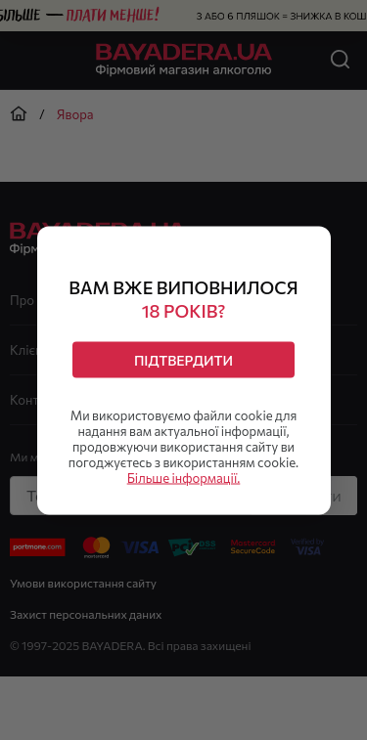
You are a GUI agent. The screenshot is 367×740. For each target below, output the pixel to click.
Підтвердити (183, 359)
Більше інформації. (184, 477)
